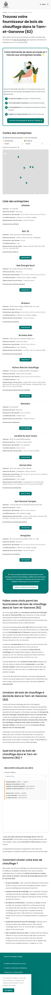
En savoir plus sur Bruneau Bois (12, 354)
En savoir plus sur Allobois (11, 224)
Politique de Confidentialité (13, 972)
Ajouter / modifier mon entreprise (25, 587)
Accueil (5, 12)
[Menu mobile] (43, 4)
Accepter (8, 990)
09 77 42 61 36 (25, 560)
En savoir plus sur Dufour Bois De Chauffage (16, 390)
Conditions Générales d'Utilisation (15, 968)
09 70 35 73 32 (25, 527)
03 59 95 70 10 (25, 290)
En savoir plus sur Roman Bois (12, 487)
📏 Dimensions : (13, 142)
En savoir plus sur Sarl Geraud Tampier (15, 522)
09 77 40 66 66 (25, 428)
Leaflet (37, 193)
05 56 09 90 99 (25, 327)
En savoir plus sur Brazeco (11, 321)
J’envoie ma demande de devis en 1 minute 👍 (25, 121)
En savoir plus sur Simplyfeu (11, 554)
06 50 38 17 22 (25, 359)
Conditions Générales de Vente (15, 964)
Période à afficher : (10, 772)
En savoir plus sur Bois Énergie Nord (14, 284)
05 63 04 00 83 (25, 457)
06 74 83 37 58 (25, 396)
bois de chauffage (20, 40)
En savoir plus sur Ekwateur (11, 422)
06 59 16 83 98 (25, 257)
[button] (26, 183)
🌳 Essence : (33, 142)
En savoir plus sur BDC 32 (10, 252)
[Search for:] (47, 4)
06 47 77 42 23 (25, 493)
